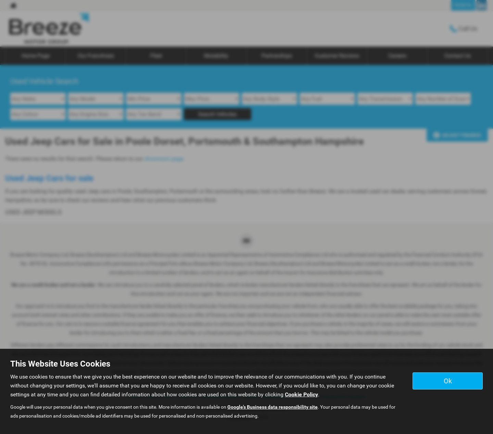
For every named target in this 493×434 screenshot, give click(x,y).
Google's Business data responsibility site (272, 407)
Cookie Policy (301, 394)
